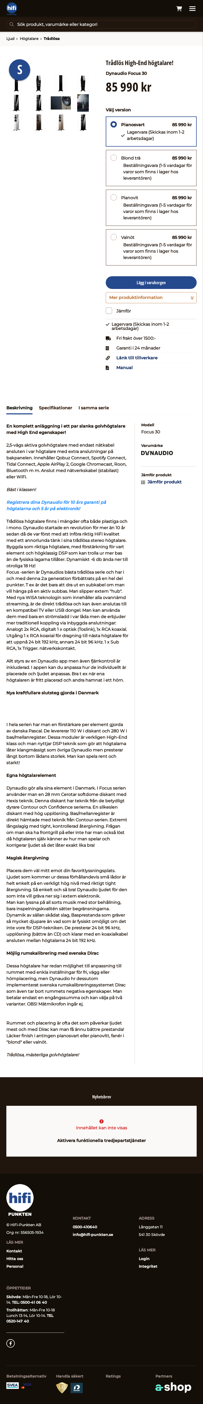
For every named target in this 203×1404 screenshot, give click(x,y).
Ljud (10, 38)
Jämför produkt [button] (161, 481)
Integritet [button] (148, 1266)
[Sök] (101, 24)
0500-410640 (85, 1227)
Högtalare (29, 38)
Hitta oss (14, 1258)
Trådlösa (52, 38)
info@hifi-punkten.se (93, 1234)
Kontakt (14, 1251)
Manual (124, 368)
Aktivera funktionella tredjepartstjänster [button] (101, 1140)
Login (144, 1258)
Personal (14, 1266)
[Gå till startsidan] (11, 8)
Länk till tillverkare (137, 358)
